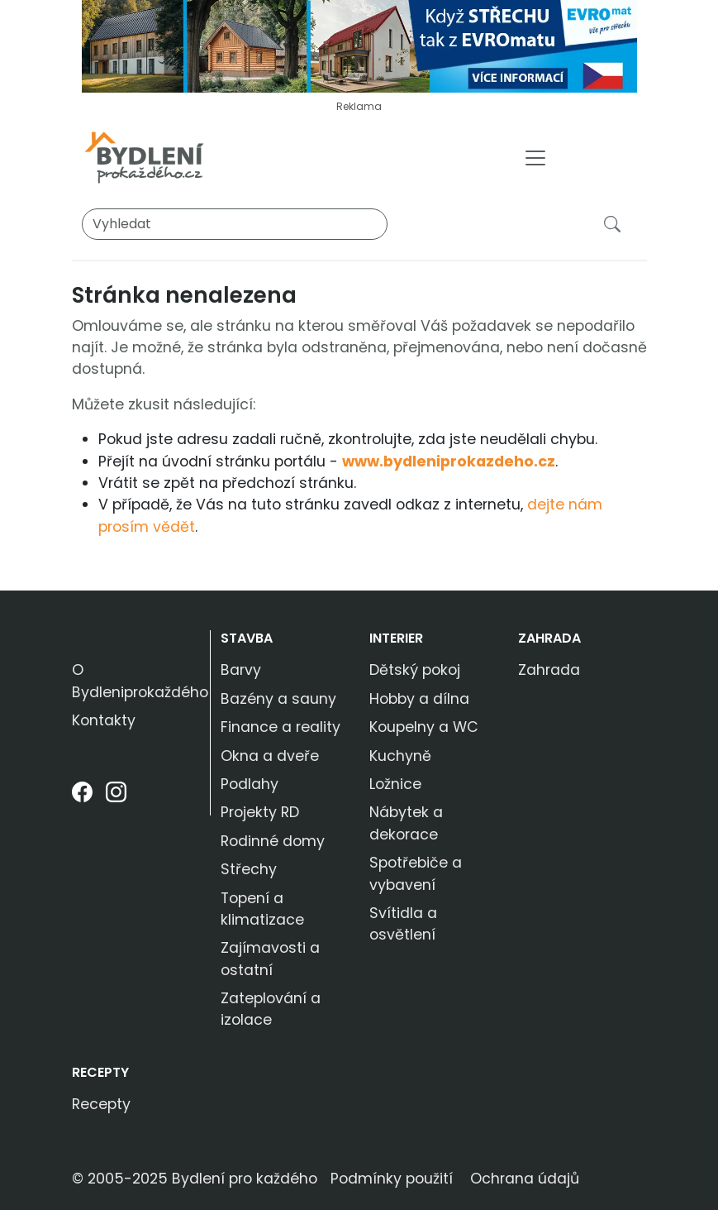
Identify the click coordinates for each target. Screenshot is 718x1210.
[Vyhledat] (235, 224)
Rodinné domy (273, 841)
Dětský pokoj (414, 670)
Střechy (249, 869)
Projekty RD (260, 812)
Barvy (241, 670)
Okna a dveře (270, 756)
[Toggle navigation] (535, 158)
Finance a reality (280, 727)
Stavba (247, 638)
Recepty (100, 1072)
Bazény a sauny (278, 699)
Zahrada (549, 638)
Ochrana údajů (524, 1178)
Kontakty (104, 720)
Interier (396, 638)
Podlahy (249, 784)
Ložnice (395, 784)
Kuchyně (400, 756)
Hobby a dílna (419, 699)
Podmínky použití (391, 1178)
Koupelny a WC (423, 727)
